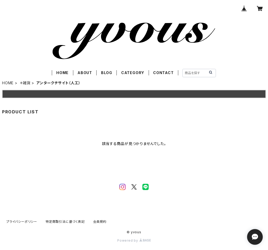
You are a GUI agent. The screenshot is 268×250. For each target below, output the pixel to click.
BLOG (106, 72)
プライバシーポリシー (21, 222)
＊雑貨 (25, 83)
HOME (62, 72)
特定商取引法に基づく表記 (65, 222)
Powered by (134, 240)
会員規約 (100, 222)
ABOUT (84, 72)
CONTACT (163, 72)
